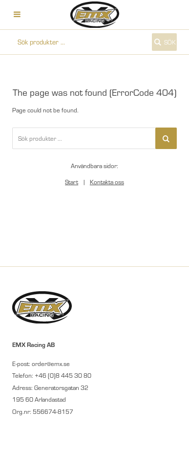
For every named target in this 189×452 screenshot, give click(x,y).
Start (71, 182)
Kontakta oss (107, 182)
